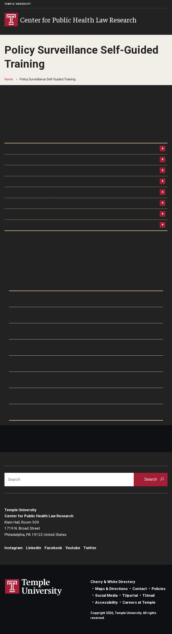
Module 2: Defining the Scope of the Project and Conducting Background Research (80, 159)
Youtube (72, 548)
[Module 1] (86, 299)
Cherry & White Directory (112, 581)
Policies (159, 588)
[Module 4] (86, 347)
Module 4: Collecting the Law (32, 181)
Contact (139, 588)
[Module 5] (86, 364)
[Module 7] (86, 396)
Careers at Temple (139, 602)
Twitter (90, 548)
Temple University (17, 3)
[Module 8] (86, 412)
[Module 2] (86, 315)
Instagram (13, 548)
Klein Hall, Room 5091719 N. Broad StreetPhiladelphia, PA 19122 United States (35, 528)
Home (8, 79)
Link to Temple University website (33, 587)
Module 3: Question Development (36, 170)
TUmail (148, 595)
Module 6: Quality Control (29, 203)
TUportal (130, 595)
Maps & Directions (111, 588)
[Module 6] (86, 380)
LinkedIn (33, 548)
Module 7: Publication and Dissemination (42, 214)
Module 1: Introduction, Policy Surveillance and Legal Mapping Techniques (72, 148)
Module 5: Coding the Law (29, 192)
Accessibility (106, 602)
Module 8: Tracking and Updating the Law (43, 225)
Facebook (53, 548)
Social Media (106, 595)
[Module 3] (86, 331)
